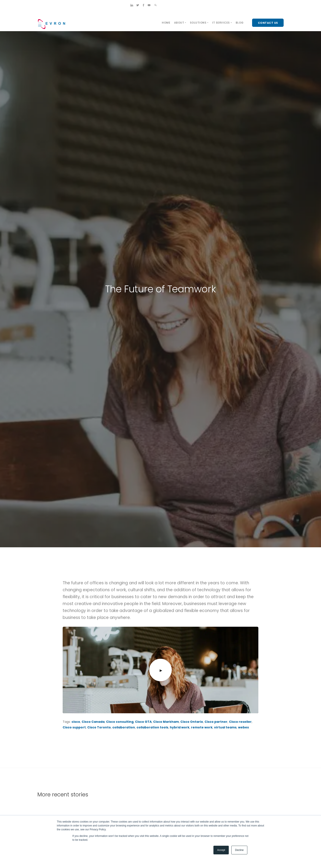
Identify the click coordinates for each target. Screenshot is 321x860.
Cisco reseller (240, 722)
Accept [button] (221, 850)
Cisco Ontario (191, 722)
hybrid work (179, 727)
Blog (240, 22)
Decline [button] (239, 850)
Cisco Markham (166, 722)
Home (166, 22)
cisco (76, 722)
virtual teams (225, 727)
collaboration (123, 727)
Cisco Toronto (99, 727)
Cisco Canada (93, 722)
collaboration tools (152, 727)
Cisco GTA (143, 722)
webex (243, 727)
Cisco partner (216, 722)
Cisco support (74, 727)
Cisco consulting (119, 722)
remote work (202, 727)
